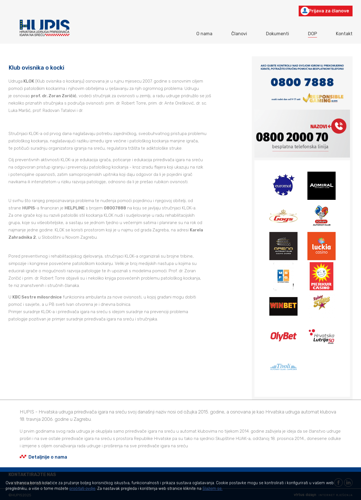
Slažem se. (212, 488)
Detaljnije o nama (43, 457)
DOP (312, 33)
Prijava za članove (325, 11)
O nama (204, 33)
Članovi (239, 33)
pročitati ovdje (82, 488)
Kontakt (344, 33)
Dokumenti (277, 33)
